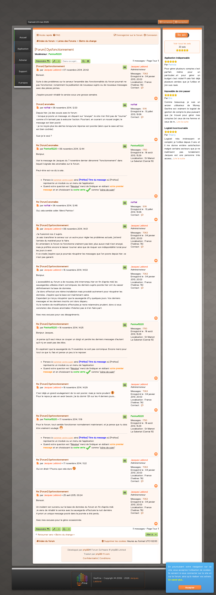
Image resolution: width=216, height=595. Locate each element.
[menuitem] (56, 35)
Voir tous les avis (182, 43)
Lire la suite (182, 121)
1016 (145, 108)
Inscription (181, 22)
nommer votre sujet (63, 179)
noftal (134, 104)
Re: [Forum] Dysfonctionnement (52, 225)
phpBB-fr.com (103, 554)
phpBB (86, 549)
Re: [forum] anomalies (47, 145)
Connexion (166, 22)
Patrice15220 (55, 54)
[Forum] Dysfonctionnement (54, 49)
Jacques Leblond (139, 66)
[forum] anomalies (45, 104)
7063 (145, 73)
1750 (145, 149)
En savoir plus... (175, 579)
